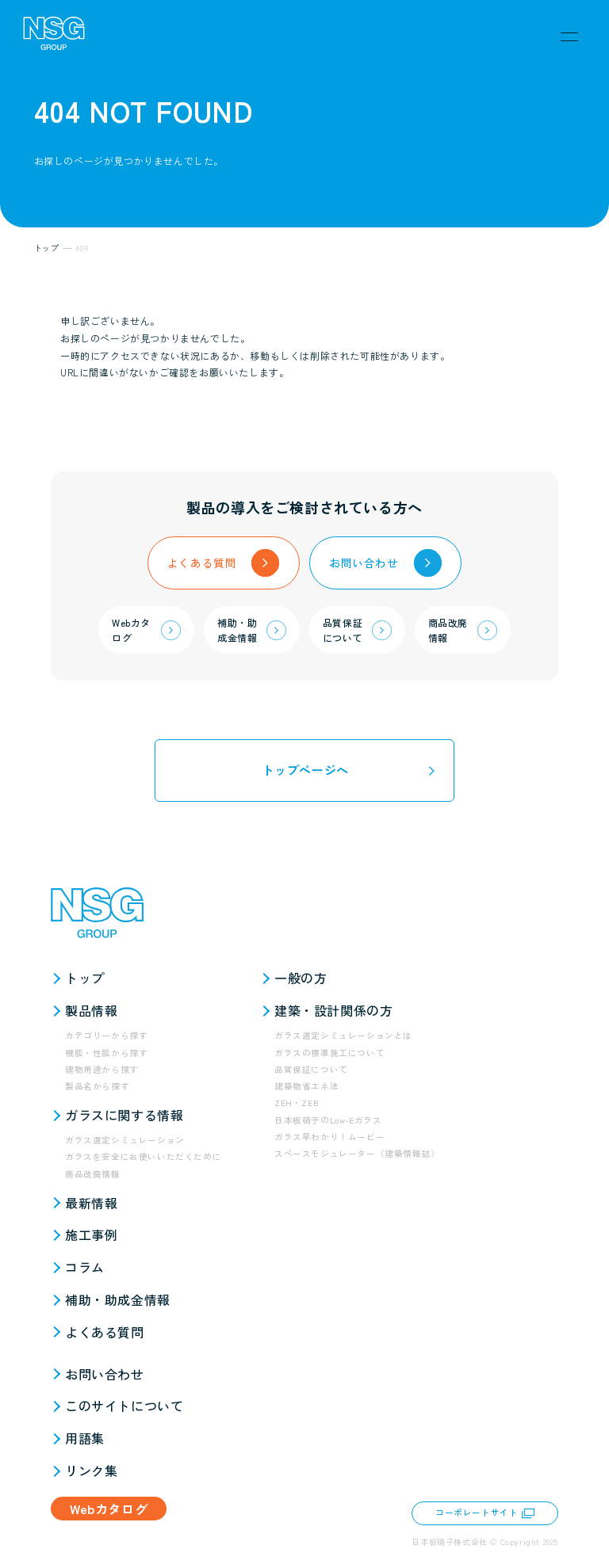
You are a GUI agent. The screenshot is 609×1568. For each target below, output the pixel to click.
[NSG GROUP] (54, 36)
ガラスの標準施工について (329, 1053)
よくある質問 (104, 1331)
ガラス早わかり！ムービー (329, 1137)
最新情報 (91, 1202)
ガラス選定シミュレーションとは (343, 1035)
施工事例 (91, 1234)
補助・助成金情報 (117, 1299)
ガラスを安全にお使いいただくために (143, 1156)
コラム (85, 1266)
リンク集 (91, 1470)
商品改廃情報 (93, 1174)
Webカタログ (108, 1508)
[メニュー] (569, 36)
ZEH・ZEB (296, 1102)
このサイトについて (124, 1405)
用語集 (85, 1438)
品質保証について (311, 1069)
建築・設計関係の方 (333, 1010)
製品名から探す (97, 1086)
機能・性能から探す (106, 1053)
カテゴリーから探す (106, 1035)
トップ (85, 977)
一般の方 (300, 977)
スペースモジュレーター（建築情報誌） (357, 1153)
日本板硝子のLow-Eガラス (327, 1120)
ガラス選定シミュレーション (125, 1140)
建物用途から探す (102, 1069)
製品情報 (91, 1010)
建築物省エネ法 (306, 1086)
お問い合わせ (104, 1373)
